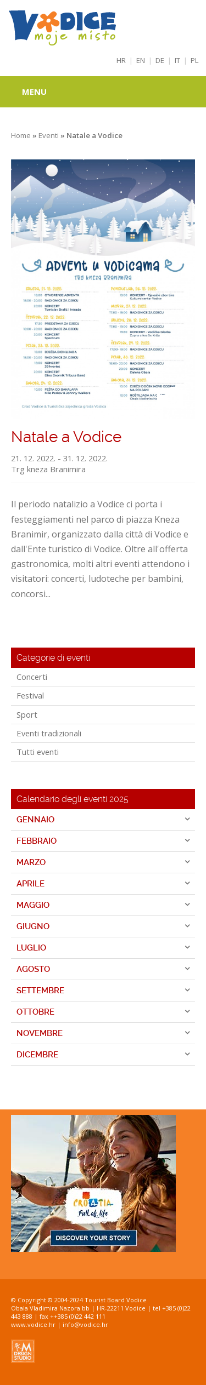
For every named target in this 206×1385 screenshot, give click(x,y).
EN (140, 60)
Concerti (31, 676)
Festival (30, 695)
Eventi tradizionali (48, 733)
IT (177, 60)
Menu (34, 91)
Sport (26, 714)
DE (159, 60)
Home (21, 135)
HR (121, 60)
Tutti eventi (37, 751)
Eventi (48, 135)
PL (195, 60)
